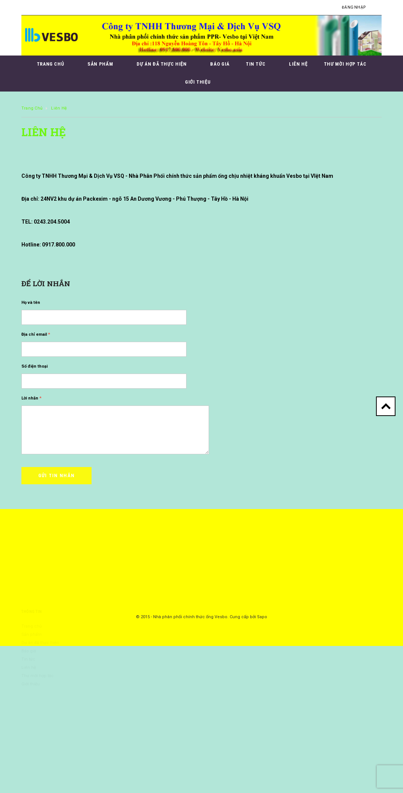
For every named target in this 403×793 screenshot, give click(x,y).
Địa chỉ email (35, 334)
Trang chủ (31, 108)
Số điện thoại (34, 366)
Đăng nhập (353, 7)
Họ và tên (30, 302)
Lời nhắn (31, 398)
